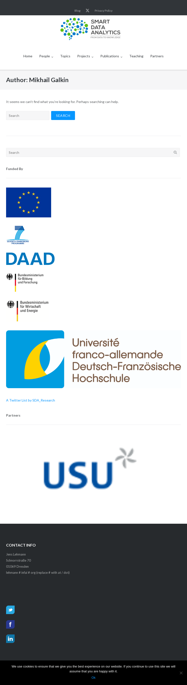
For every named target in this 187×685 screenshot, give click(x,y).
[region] (93, 473)
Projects (83, 56)
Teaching (136, 56)
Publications (109, 56)
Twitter (87, 10)
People (44, 56)
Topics (65, 56)
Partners (157, 56)
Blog (77, 10)
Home (27, 56)
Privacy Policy (103, 10)
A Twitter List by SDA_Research (30, 400)
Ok (94, 677)
